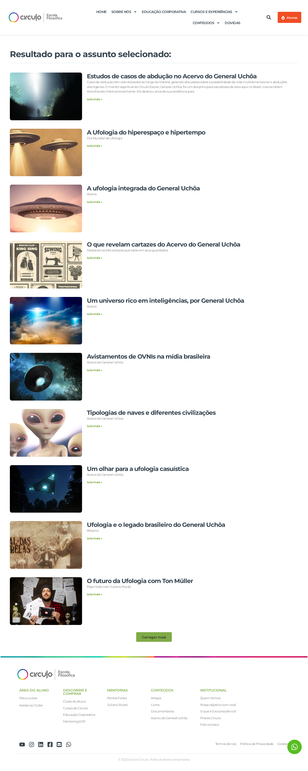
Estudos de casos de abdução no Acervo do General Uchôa (172, 76)
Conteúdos (206, 23)
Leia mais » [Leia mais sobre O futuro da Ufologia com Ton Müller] (94, 594)
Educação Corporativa (164, 12)
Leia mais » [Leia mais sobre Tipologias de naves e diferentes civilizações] (94, 426)
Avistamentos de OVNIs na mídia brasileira (148, 356)
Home (101, 12)
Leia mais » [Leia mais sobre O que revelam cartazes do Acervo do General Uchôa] (94, 258)
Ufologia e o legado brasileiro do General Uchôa (156, 524)
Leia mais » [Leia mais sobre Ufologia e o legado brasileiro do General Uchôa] (94, 538)
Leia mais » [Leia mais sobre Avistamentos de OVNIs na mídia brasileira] (94, 370)
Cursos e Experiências (214, 12)
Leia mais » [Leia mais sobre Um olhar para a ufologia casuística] (94, 482)
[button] (269, 17)
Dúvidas (232, 23)
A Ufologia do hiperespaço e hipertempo (146, 132)
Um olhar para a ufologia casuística (138, 468)
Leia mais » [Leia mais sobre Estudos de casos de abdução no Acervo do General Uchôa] (94, 99)
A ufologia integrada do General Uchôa (143, 188)
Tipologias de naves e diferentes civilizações (151, 412)
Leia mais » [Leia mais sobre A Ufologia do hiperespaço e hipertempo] (94, 145)
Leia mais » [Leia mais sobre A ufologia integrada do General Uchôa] (94, 202)
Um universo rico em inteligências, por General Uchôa (165, 300)
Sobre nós (124, 12)
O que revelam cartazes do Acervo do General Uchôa (163, 244)
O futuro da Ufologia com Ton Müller (140, 580)
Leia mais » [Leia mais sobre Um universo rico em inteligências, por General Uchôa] (94, 314)
